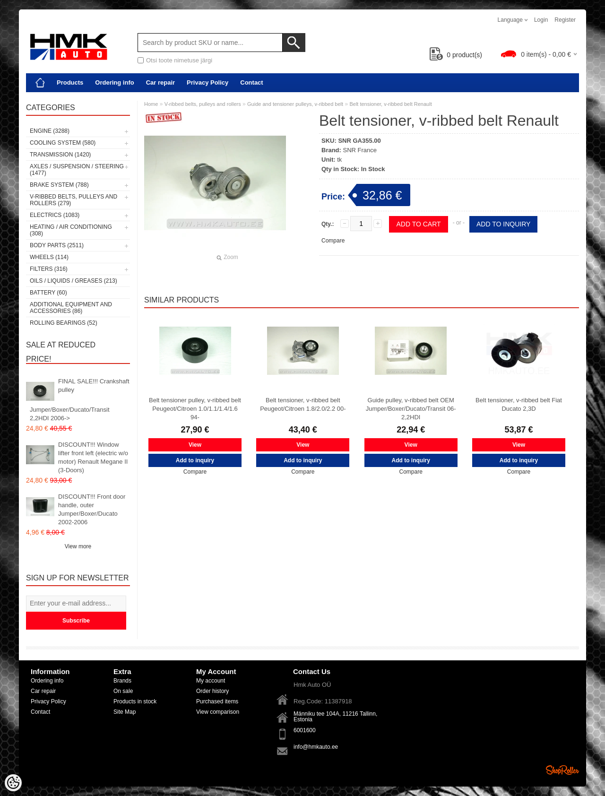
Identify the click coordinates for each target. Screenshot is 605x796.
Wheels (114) (49, 257)
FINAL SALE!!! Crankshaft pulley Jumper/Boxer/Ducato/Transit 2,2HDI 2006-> (80, 400)
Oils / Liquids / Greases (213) (73, 280)
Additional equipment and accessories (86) (71, 307)
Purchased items (217, 701)
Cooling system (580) (62, 142)
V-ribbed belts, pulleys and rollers (202, 104)
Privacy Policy (207, 82)
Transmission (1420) (60, 154)
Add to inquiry (503, 224)
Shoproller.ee (562, 770)
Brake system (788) (59, 185)
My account (210, 681)
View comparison (217, 712)
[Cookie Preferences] (13, 782)
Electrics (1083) (54, 215)
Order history (212, 691)
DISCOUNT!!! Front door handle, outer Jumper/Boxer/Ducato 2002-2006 (91, 509)
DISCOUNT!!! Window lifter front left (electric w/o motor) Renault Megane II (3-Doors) (93, 457)
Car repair (160, 82)
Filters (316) (49, 269)
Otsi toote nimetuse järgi (179, 60)
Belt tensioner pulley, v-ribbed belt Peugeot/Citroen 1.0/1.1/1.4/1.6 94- (195, 409)
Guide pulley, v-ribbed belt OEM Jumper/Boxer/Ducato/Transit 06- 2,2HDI (411, 409)
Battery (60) (48, 292)
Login (541, 20)
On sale (123, 691)
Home (151, 104)
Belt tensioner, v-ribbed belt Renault (390, 104)
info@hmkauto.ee (316, 747)
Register (565, 20)
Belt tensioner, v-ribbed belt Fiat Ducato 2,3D (518, 404)
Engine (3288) (49, 131)
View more (78, 546)
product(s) (456, 54)
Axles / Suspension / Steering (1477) (77, 169)
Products (70, 82)
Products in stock (134, 701)
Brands (122, 681)
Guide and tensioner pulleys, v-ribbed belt (295, 104)
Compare (333, 240)
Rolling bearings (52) (63, 323)
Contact (251, 82)
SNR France (360, 150)
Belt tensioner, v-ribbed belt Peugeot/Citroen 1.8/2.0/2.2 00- (303, 404)
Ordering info (114, 82)
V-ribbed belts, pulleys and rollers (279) (73, 200)
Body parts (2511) (57, 245)
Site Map (124, 712)
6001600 (305, 730)
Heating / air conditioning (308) (71, 230)
